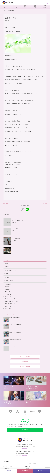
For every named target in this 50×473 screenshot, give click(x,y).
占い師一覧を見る (25, 361)
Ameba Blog (32, 412)
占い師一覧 (27, 466)
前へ (6, 203)
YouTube (10, 412)
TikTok (39, 412)
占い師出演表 (42, 471)
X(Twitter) (17, 412)
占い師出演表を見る (25, 366)
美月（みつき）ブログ (10, 306)
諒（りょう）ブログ (10, 308)
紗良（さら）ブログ (10, 303)
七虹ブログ (7, 291)
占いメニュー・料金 (8, 466)
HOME (5, 463)
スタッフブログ (7, 284)
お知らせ (6, 263)
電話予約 (8, 470)
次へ (44, 203)
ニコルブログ (8, 294)
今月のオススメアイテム (10, 270)
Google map (18, 448)
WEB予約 (25, 471)
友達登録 (25, 429)
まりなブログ (8, 296)
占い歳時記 (6, 273)
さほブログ (7, 289)
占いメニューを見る (25, 356)
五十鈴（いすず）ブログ (11, 298)
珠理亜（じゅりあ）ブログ (11, 301)
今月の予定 (6, 266)
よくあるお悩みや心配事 (30, 463)
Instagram (25, 412)
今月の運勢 (6, 277)
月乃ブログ (7, 286)
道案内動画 (24, 448)
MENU (47, 2)
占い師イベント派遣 (8, 280)
